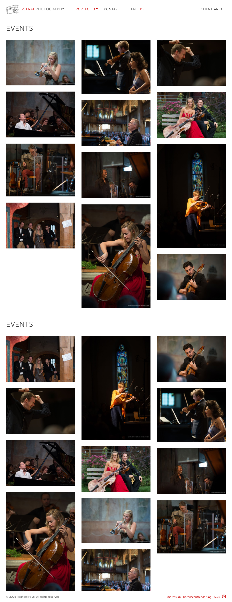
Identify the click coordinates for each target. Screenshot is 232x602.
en (133, 9)
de (142, 9)
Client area (212, 9)
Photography (35, 9)
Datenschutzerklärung (197, 597)
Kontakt (112, 9)
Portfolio (85, 9)
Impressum (174, 597)
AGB (217, 597)
